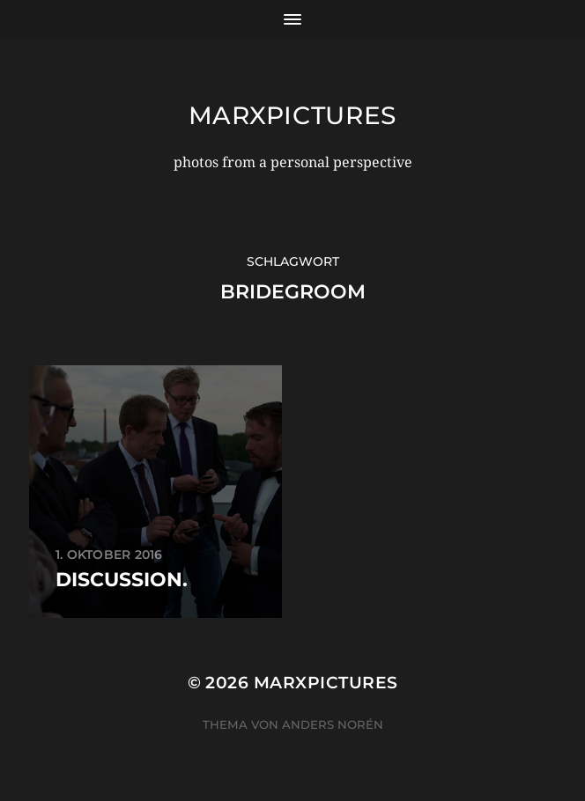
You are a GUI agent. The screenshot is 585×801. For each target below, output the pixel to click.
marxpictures (292, 115)
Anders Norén (332, 724)
